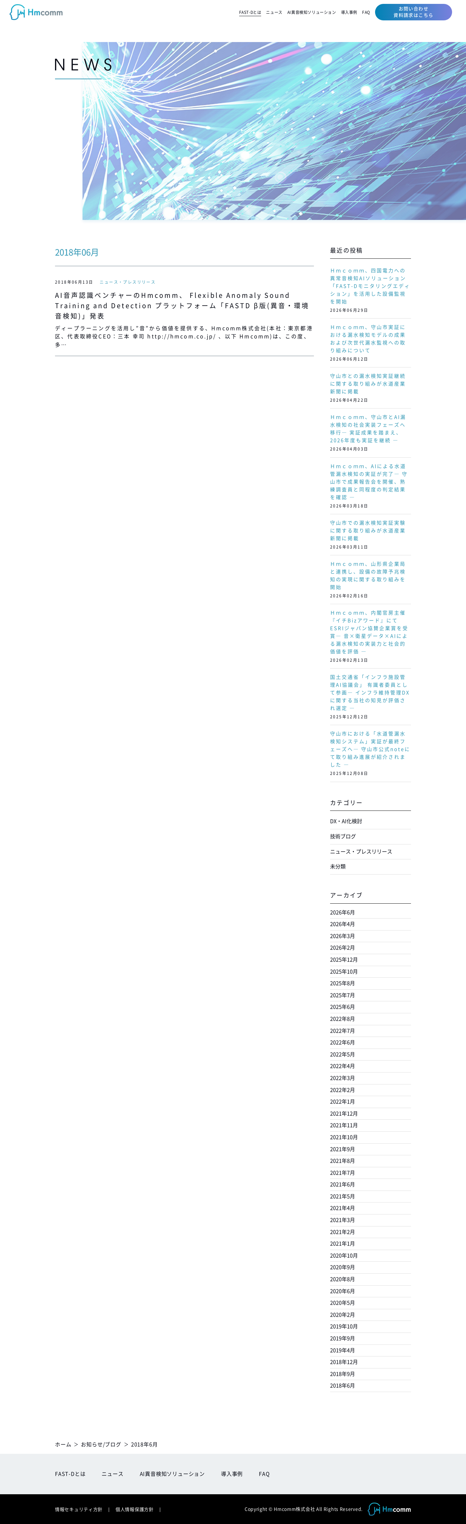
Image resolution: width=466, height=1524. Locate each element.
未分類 (338, 866)
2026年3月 (342, 936)
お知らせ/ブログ (101, 1444)
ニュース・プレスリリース (128, 282)
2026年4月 (342, 924)
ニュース (274, 12)
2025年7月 (342, 995)
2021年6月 (342, 1184)
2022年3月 (342, 1078)
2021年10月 (344, 1137)
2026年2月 (342, 947)
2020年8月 (342, 1279)
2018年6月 (342, 1385)
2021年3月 (342, 1220)
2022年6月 (342, 1042)
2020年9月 (342, 1267)
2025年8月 (342, 983)
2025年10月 (344, 971)
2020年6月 (342, 1291)
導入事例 (349, 12)
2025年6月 (342, 1006)
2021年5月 (342, 1196)
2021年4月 (342, 1208)
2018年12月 (344, 1362)
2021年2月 (342, 1232)
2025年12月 (344, 959)
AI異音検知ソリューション (311, 12)
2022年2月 (342, 1090)
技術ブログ (343, 836)
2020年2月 (342, 1314)
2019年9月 (342, 1338)
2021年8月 (342, 1160)
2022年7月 (342, 1030)
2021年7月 (342, 1172)
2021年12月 (344, 1113)
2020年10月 (344, 1255)
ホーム (63, 1444)
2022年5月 (342, 1054)
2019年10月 (344, 1326)
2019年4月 (342, 1350)
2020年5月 (342, 1302)
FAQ (366, 12)
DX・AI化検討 (346, 821)
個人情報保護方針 (135, 1509)
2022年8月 (342, 1018)
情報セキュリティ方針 (79, 1509)
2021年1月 (342, 1243)
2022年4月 (342, 1066)
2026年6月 (342, 912)
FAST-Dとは (250, 12)
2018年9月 (342, 1374)
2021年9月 (342, 1149)
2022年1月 (342, 1101)
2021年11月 (344, 1125)
